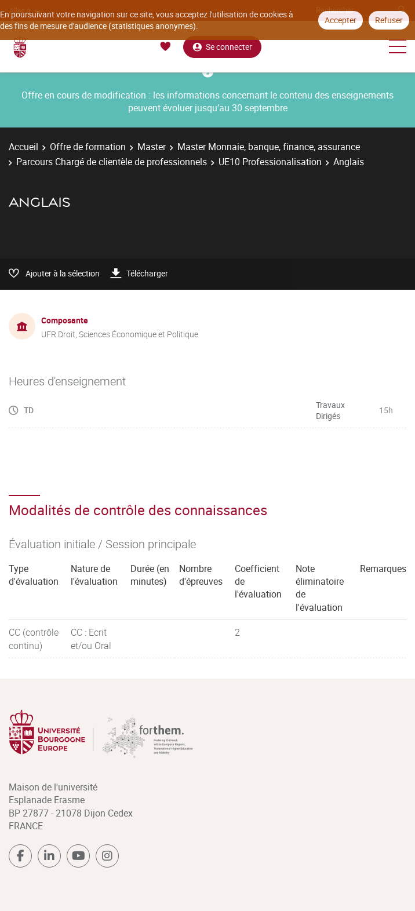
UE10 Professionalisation (270, 161)
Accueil (23, 146)
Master (151, 146)
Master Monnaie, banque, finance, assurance (268, 146)
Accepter (340, 19)
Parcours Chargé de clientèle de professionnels (111, 161)
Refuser (389, 19)
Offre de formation (88, 146)
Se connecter (222, 46)
